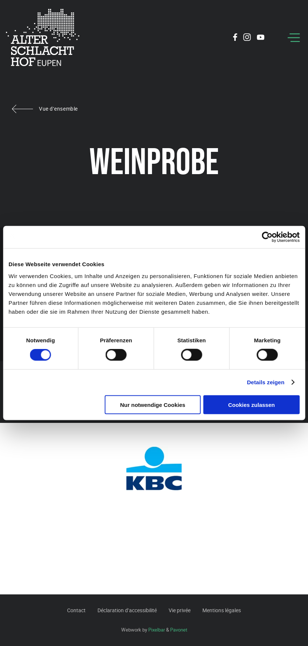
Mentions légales (221, 610)
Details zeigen (265, 382)
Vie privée (180, 610)
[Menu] (293, 37)
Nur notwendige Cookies (152, 404)
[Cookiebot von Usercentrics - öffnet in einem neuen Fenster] (267, 237)
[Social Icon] (235, 38)
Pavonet (178, 629)
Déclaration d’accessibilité (127, 610)
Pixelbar (156, 629)
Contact (76, 610)
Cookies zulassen (251, 404)
